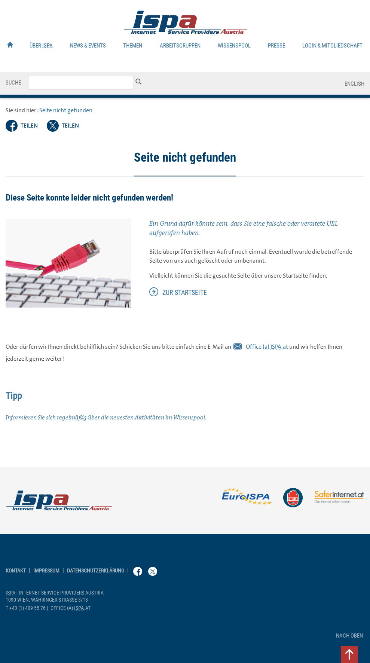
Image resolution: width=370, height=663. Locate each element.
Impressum (46, 571)
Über (41, 45)
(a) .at (267, 346)
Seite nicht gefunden (65, 110)
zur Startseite (184, 292)
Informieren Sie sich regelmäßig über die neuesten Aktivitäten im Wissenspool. (106, 417)
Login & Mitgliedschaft (332, 45)
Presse (276, 45)
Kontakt (16, 571)
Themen (132, 45)
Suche (13, 82)
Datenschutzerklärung (95, 571)
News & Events (88, 45)
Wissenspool (234, 45)
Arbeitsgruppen (180, 45)
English (354, 83)
